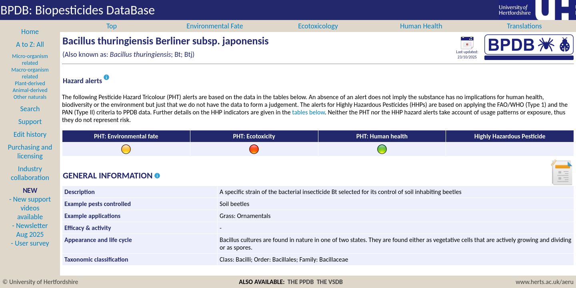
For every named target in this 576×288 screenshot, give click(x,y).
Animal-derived (30, 99)
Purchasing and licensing (30, 160)
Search (30, 117)
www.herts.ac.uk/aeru (545, 282)
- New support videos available (30, 217)
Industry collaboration (30, 182)
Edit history (30, 143)
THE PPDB (301, 282)
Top (111, 34)
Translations (524, 34)
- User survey (30, 252)
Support (30, 130)
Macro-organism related (29, 82)
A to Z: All (30, 53)
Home (30, 40)
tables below (308, 121)
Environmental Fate (214, 34)
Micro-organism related (30, 68)
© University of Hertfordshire (40, 282)
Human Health (421, 34)
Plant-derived (30, 92)
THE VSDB (330, 282)
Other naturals (30, 105)
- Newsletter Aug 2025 (30, 239)
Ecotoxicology (318, 34)
